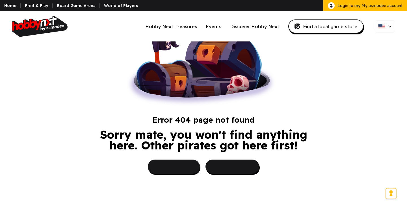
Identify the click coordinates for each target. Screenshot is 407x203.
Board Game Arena (76, 5)
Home (10, 5)
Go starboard (232, 167)
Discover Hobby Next (254, 26)
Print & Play (36, 5)
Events (213, 26)
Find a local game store (326, 26)
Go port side (174, 167)
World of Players (121, 5)
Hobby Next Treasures (171, 26)
